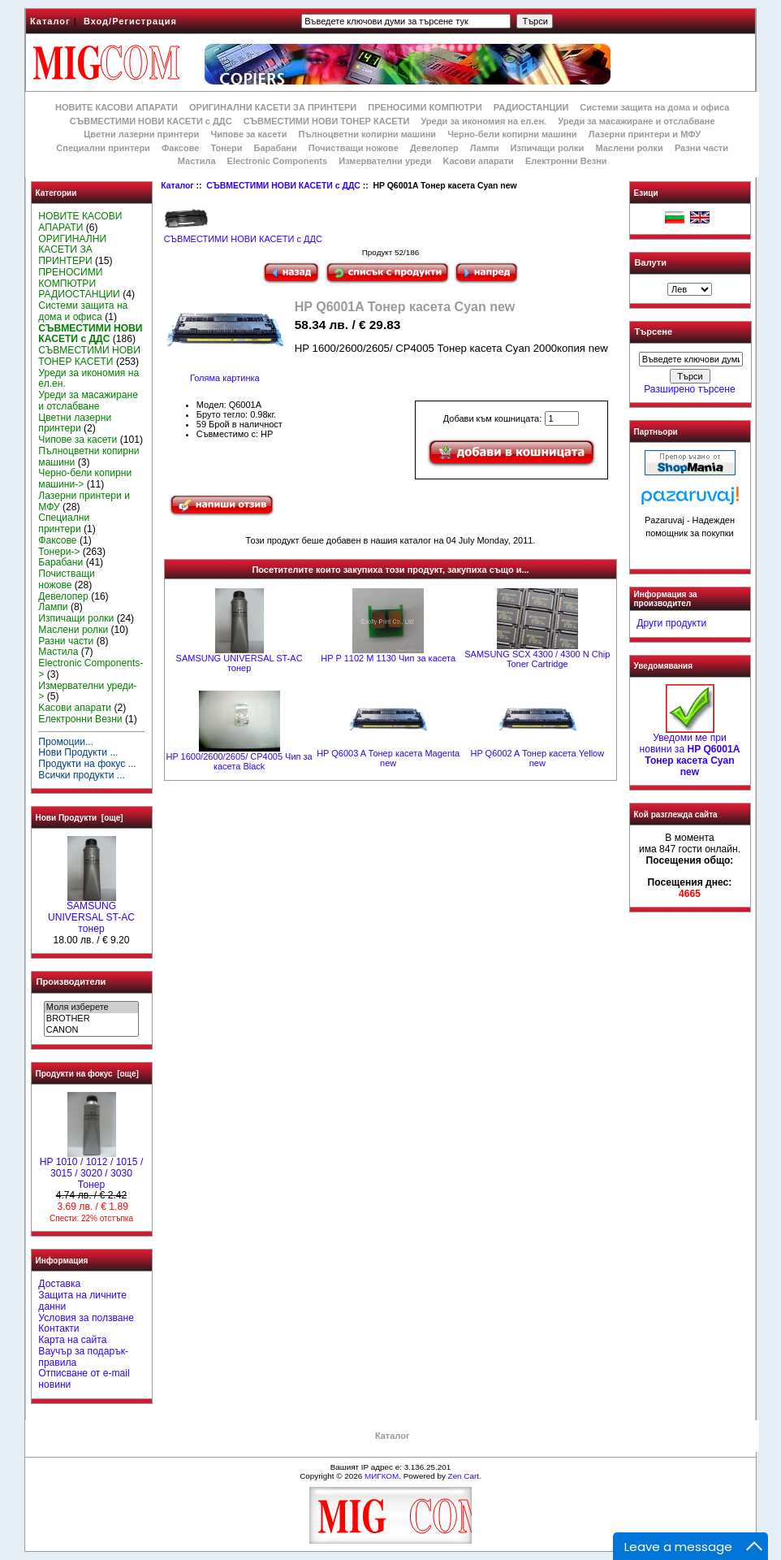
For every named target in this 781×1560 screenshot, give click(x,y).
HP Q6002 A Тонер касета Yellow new (537, 758)
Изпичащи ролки (548, 148)
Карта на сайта (72, 1340)
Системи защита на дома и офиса (654, 107)
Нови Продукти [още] (79, 817)
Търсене (653, 332)
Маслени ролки (628, 148)
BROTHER (91, 1019)
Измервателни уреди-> (87, 691)
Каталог (50, 21)
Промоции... (65, 742)
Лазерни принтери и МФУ (645, 134)
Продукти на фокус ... (87, 763)
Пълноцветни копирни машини (367, 134)
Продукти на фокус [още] (87, 1073)
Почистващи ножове (354, 148)
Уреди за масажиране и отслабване (636, 121)
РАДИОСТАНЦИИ (531, 107)
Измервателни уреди (385, 161)
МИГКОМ (382, 1475)
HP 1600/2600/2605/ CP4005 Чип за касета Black (239, 761)
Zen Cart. (464, 1475)
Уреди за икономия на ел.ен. (483, 121)
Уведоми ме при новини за (689, 750)
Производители (71, 981)
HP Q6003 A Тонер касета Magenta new (388, 758)
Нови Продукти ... (78, 752)
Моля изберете (91, 1007)
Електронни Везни (566, 161)
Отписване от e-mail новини (83, 1378)
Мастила (197, 161)
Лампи (484, 148)
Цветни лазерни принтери (141, 134)
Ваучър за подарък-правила (83, 1357)
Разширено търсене (689, 389)
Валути (651, 262)
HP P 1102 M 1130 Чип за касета (388, 658)
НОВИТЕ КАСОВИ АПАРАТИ (116, 107)
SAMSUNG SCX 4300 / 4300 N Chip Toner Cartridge (537, 659)
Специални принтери (103, 148)
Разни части (701, 148)
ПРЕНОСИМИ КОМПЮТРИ (424, 107)
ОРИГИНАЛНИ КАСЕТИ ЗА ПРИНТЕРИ (272, 107)
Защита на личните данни (82, 1300)
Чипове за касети (248, 134)
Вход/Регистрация (130, 21)
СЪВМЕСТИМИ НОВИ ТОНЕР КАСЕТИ (327, 121)
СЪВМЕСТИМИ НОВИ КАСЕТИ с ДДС (283, 185)
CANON (91, 1030)
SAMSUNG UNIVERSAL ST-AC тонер (91, 913)
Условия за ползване (86, 1318)
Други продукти (671, 623)
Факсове (180, 148)
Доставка (59, 1283)
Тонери (226, 148)
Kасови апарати (478, 161)
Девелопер (434, 148)
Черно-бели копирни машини (511, 134)
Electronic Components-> (90, 668)
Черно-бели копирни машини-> (85, 478)
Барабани (275, 148)
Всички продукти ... (81, 775)
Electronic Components (277, 161)
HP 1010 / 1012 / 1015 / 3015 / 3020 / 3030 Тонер (92, 1169)
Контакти (58, 1328)
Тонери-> (59, 551)
